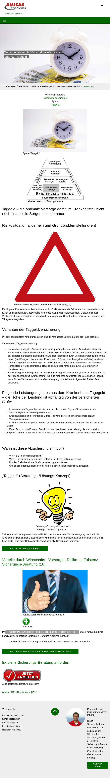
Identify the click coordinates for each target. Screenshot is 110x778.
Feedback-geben (10, 722)
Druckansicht (23, 692)
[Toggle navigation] (102, 5)
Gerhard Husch (97, 765)
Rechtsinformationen (12, 726)
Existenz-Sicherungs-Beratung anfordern (36, 662)
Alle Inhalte (24, 86)
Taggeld (55, 105)
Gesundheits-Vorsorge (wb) (68, 86)
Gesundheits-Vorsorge (55, 98)
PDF (34, 692)
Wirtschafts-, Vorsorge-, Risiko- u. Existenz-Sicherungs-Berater (42, 632)
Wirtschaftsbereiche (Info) (42, 86)
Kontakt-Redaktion (11, 719)
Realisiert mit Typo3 (11, 729)
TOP (13, 692)
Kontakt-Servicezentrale (13, 715)
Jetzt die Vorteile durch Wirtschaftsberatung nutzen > (40, 651)
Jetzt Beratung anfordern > (25, 548)
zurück (5, 692)
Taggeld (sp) (88, 86)
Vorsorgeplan (10, 86)
